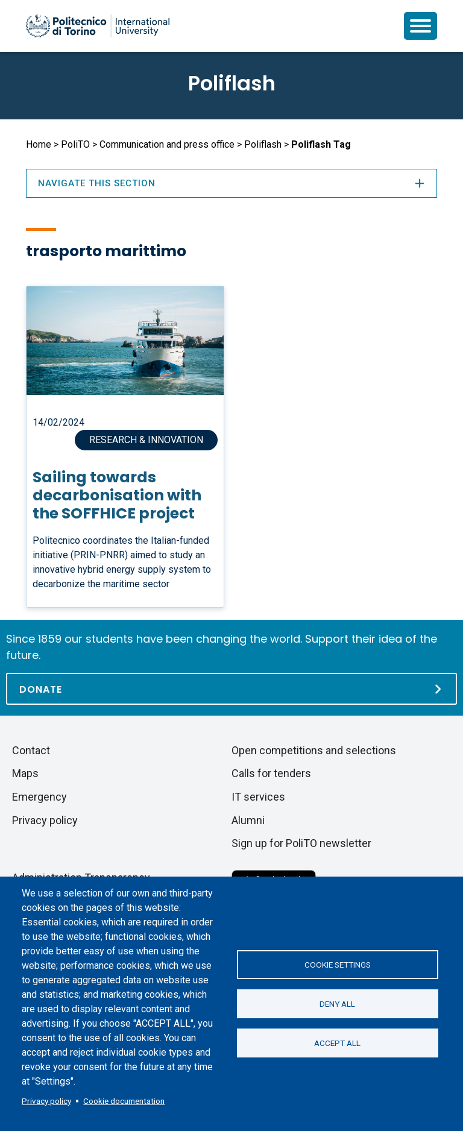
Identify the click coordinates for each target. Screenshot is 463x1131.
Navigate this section (231, 183)
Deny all (337, 1004)
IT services (258, 796)
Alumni (248, 820)
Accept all (337, 1043)
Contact (31, 750)
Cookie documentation (124, 1101)
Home (38, 144)
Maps (25, 773)
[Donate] (231, 689)
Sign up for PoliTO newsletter (301, 843)
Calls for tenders (271, 773)
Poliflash (232, 83)
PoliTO (75, 144)
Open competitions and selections (314, 750)
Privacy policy (46, 1101)
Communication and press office (167, 144)
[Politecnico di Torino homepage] (97, 25)
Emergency (39, 796)
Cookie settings (337, 964)
